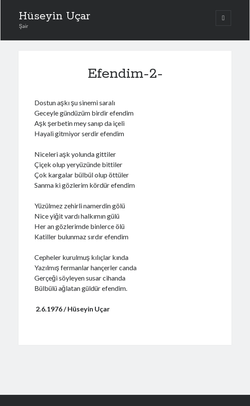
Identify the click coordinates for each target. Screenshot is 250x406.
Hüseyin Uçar (54, 16)
